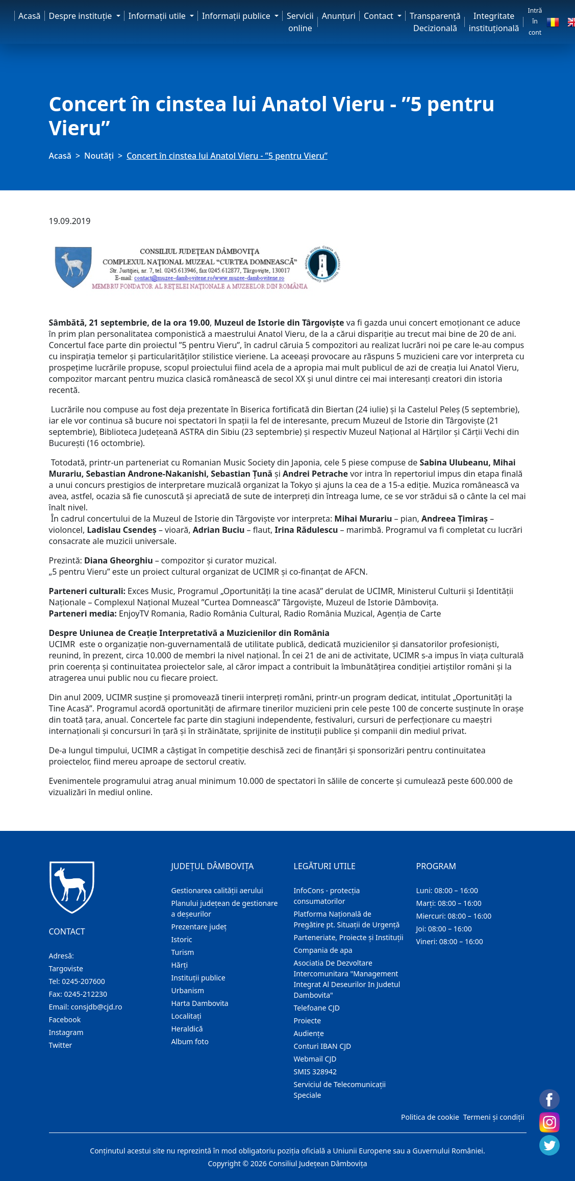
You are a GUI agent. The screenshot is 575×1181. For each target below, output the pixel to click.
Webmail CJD (315, 1059)
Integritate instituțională (494, 22)
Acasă (29, 15)
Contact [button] (379, 15)
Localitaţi (186, 1016)
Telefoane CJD (317, 1008)
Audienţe (309, 1033)
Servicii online (300, 22)
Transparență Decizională (435, 22)
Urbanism (188, 990)
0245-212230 (85, 994)
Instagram (66, 1032)
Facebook (65, 1019)
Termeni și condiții (493, 1117)
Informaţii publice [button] (237, 15)
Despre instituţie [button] (81, 15)
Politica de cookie (430, 1117)
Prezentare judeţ (199, 926)
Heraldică (187, 1029)
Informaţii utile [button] (158, 15)
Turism (182, 952)
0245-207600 (83, 981)
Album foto (190, 1041)
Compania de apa (323, 950)
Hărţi (179, 965)
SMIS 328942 (315, 1071)
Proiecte (307, 1020)
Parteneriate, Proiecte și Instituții (349, 937)
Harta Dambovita (200, 1003)
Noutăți (99, 155)
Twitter (60, 1045)
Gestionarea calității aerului (217, 890)
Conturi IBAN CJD (323, 1046)
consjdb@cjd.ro (96, 1007)
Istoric (181, 939)
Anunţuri (339, 15)
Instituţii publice (198, 977)
